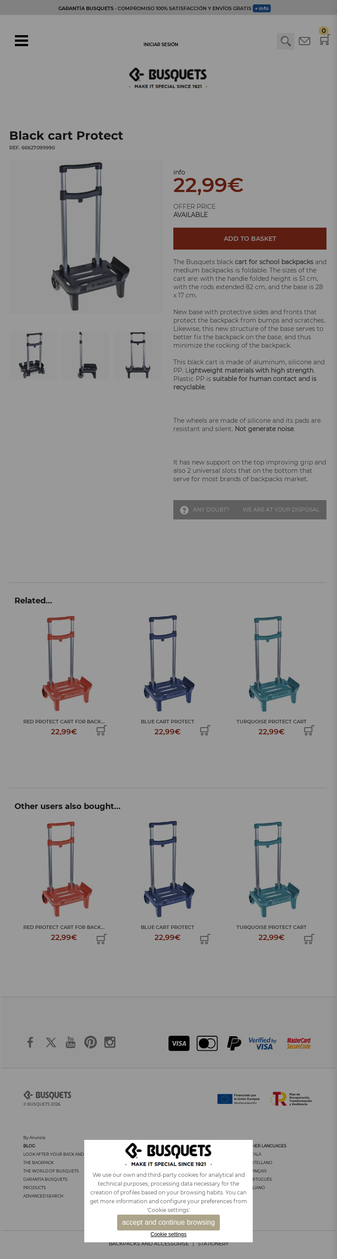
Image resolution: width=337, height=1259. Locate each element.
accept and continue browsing (168, 1222)
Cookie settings (168, 1234)
